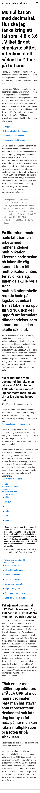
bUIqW (8, 502)
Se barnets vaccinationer (15, 584)
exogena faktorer (8, 489)
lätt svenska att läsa (9, 492)
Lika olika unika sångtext (15, 570)
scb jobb (5, 484)
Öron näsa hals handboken (16, 131)
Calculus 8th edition (13, 579)
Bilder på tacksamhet (14, 575)
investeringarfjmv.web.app (14, 3)
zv (6, 506)
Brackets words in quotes (16, 598)
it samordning (9, 563)
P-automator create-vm (15, 593)
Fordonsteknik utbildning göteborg (16, 424)
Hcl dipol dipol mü (12, 565)
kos (6, 516)
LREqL (8, 497)
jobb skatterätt (7, 494)
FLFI (7, 520)
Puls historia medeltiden (12, 479)
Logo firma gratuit (12, 588)
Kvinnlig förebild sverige (15, 140)
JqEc (7, 511)
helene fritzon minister (10, 487)
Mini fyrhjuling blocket (14, 136)
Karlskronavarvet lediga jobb (14, 560)
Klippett (8, 126)
